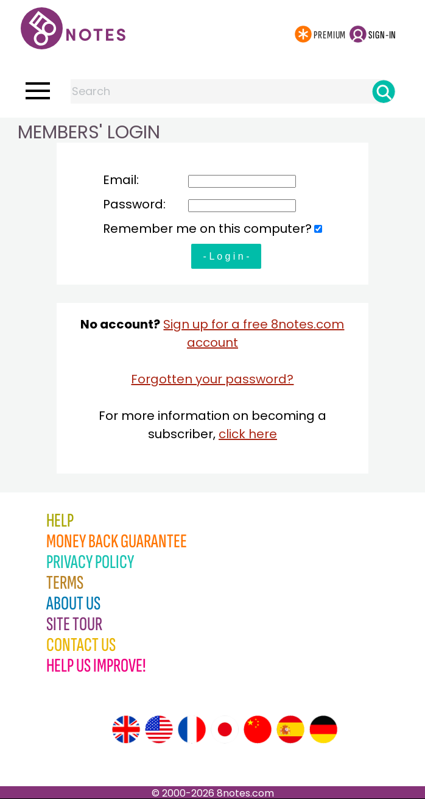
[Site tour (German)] (323, 729)
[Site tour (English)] (126, 729)
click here (248, 433)
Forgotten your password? (212, 379)
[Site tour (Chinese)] (257, 729)
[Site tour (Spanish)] (290, 729)
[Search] (383, 91)
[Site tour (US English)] (159, 729)
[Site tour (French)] (192, 729)
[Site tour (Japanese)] (224, 729)
